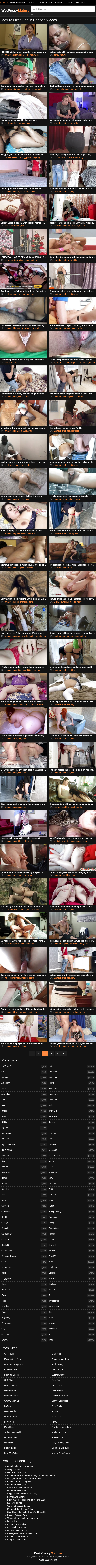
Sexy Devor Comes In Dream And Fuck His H (27, 1512)
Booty (24, 1183)
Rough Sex (72, 1228)
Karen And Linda (14, 1503)
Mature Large (10, 1448)
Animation (24, 1094)
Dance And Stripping (16, 1472)
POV (72, 1200)
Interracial (72, 1111)
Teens (72, 1295)
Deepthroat (24, 1267)
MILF (72, 1167)
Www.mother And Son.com (19, 1506)
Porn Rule (8, 1443)
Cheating (24, 1211)
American (24, 1083)
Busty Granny (10, 1385)
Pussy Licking (72, 1211)
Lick (72, 1139)
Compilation (24, 1234)
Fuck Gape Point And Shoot (19, 1488)
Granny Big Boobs (60, 1401)
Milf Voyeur (9, 1422)
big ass (22, 55)
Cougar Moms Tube (61, 1359)
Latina (72, 1128)
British (24, 1195)
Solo (72, 1262)
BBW (24, 1116)
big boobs (26, 465)
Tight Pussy (72, 1306)
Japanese (72, 1116)
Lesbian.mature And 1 (17, 1530)
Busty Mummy (58, 1375)
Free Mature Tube (60, 1396)
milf (79, 89)
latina (55, 55)
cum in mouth (33, 909)
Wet (72, 1334)
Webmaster (44, 1560)
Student (72, 1278)
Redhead (72, 1217)
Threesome (72, 1301)
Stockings (72, 1273)
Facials (24, 1295)
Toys (72, 1318)
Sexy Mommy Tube (60, 1443)
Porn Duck (56, 1416)
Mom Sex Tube (58, 1385)
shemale (30, 294)
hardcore (30, 944)
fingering (36, 157)
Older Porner (57, 1390)
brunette (70, 157)
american (9, 89)
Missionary (72, 1172)
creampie (16, 157)
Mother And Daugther (16, 1491)
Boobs (24, 1178)
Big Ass (24, 1128)
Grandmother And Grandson (20, 1466)
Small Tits (72, 1256)
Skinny (72, 1250)
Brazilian (24, 1189)
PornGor (55, 1422)
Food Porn (56, 1380)
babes (17, 89)
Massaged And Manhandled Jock (22, 1533)
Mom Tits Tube (11, 1453)
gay (14, 875)
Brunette (24, 1200)
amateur (8, 55)
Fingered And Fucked (16, 1524)
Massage (72, 1150)
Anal (24, 1089)
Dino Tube (56, 1354)
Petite (72, 1189)
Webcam (72, 1329)
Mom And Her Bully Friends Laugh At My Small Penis (31, 1475)
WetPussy (15, 10)
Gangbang (24, 1323)
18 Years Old (24, 1066)
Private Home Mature (61, 1427)
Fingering (24, 1318)
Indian (72, 1105)
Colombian (24, 1228)
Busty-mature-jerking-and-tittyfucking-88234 (27, 1500)
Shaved (72, 1245)
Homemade (72, 1089)
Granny (24, 1340)
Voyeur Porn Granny (61, 1453)
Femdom (24, 1306)
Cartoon (24, 1206)
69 (24, 1072)
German (24, 1334)
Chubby (24, 1217)
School (72, 1239)
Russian (72, 1234)
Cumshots (24, 1262)
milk (76, 123)
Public (72, 1206)
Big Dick (24, 1139)
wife (30, 431)
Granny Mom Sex (12, 1401)
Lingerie (72, 1144)
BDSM (24, 1122)
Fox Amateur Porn (12, 1359)
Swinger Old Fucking (13, 1432)
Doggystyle (24, 1278)
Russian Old (57, 1437)
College (24, 1223)
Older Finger (57, 1369)
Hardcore (72, 1077)
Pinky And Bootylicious (17, 1539)
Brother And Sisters (16, 1497)
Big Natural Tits (24, 1144)
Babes (24, 1111)
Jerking (72, 1122)
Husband (72, 1100)
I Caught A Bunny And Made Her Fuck (24, 1478)
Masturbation (72, 1156)
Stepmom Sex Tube (61, 1448)
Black (24, 1161)
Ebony (24, 1284)
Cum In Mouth (24, 1250)
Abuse (54, 1560)
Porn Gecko (57, 1406)
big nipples (72, 362)
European (24, 1290)
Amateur (24, 1077)
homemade (68, 226)
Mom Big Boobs (73, 2)
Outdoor (72, 1183)
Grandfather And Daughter (19, 1481)
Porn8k (55, 1411)
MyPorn (7, 1406)
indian (82, 226)
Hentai (72, 1083)
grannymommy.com (17, 2)
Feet (24, 1301)
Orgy (72, 1178)
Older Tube (9, 1354)
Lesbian (72, 1133)
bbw (69, 533)
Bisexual (24, 1156)
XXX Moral (84, 2)
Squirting (72, 1267)
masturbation (72, 636)
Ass (24, 1105)
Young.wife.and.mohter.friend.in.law (23, 1518)
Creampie (24, 1239)
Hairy (72, 1066)
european (79, 499)
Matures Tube (10, 1416)
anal (7, 123)
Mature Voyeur (11, 1396)
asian (15, 55)
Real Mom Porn (59, 1432)
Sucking (72, 1284)
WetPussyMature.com (59, 1557)
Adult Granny (58, 1364)
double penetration (37, 636)
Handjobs (72, 1072)
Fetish (24, 1312)
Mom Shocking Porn (13, 1364)
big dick (56, 841)
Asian (24, 1100)
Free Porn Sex (10, 1390)
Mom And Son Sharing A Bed (20, 1509)
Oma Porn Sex (59, 2)
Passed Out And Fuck (17, 1515)
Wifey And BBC (14, 1469)
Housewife (72, 1094)
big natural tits (33, 55)
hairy (79, 602)
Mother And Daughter (16, 1484)
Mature (72, 1161)
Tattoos (72, 1290)
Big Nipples (24, 1150)
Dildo (24, 1273)
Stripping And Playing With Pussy (22, 1494)
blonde (13, 123)
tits (75, 260)
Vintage (72, 1323)
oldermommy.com (45, 2)
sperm (31, 978)
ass (55, 157)
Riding (72, 1223)
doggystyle (26, 157)
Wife (72, 1340)
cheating (33, 191)
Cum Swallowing (24, 1256)
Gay (24, 1329)
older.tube (31, 2)
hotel (76, 226)
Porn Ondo (9, 1427)
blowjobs (38, 89)
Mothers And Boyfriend (17, 1536)
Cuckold (24, 1245)
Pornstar (72, 1195)
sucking (28, 875)
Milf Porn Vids (10, 1437)
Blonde (24, 1167)
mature (63, 55)
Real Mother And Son (16, 1527)
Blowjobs (24, 1172)
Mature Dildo (10, 1411)
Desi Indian (12, 1521)
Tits (72, 1312)
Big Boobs (24, 1133)
